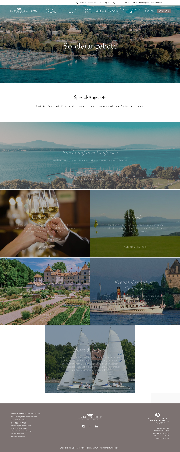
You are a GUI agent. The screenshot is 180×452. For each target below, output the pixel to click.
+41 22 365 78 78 (122, 2)
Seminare (101, 11)
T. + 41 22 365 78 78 (18, 420)
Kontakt (150, 11)
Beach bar (87, 11)
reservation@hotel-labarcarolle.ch (149, 2)
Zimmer (35, 11)
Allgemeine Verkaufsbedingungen (21, 431)
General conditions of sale (19, 428)
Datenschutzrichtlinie (18, 436)
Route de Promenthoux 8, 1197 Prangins (94, 2)
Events (114, 11)
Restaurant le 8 (71, 11)
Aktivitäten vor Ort (132, 11)
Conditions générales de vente (21, 425)
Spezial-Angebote (51, 11)
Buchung (164, 11)
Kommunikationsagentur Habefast (105, 448)
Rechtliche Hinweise (17, 433)
